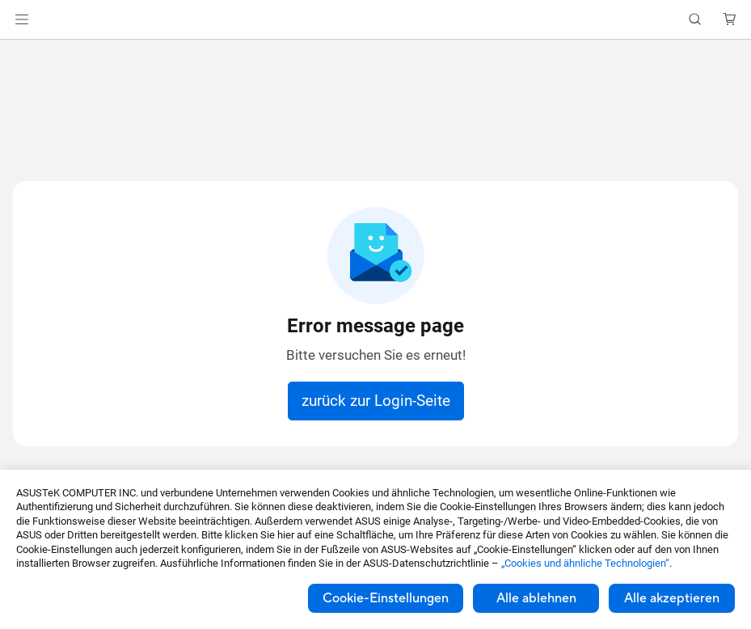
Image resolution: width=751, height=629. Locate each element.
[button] (22, 19)
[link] (375, 20)
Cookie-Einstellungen (386, 598)
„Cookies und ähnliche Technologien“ (585, 563)
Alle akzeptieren (671, 598)
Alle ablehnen (536, 598)
